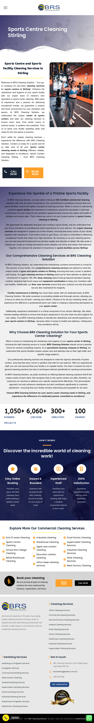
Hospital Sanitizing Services (13, 682)
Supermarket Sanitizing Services (15, 687)
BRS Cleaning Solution (38, 718)
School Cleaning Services (59, 634)
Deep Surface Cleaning (12, 677)
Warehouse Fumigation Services (15, 701)
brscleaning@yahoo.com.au (65, 671)
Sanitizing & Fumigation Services (15, 663)
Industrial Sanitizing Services (14, 696)
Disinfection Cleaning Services (15, 706)
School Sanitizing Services (13, 692)
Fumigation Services (10, 668)
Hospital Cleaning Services (60, 624)
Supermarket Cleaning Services (62, 648)
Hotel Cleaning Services (59, 629)
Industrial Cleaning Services (60, 643)
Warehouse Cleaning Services (61, 639)
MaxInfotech (81, 718)
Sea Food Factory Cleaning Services (64, 620)
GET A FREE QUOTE (59, 684)
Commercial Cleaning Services (62, 615)
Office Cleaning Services (59, 610)
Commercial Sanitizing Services (15, 673)
